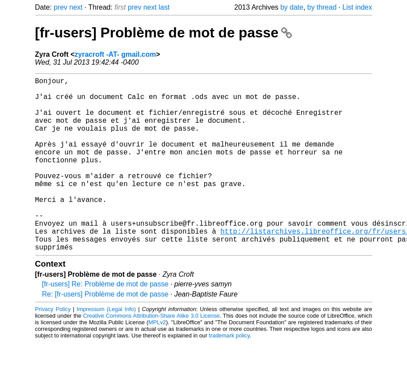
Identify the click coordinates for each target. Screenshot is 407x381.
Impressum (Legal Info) (106, 347)
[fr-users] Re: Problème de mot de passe (105, 322)
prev (60, 7)
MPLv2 (157, 361)
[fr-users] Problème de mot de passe (163, 32)
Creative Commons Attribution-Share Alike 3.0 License (151, 354)
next (76, 7)
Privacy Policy (53, 347)
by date (291, 7)
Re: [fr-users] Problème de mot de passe (105, 333)
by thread (322, 7)
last (163, 7)
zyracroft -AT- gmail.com (115, 54)
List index (357, 7)
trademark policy (229, 374)
